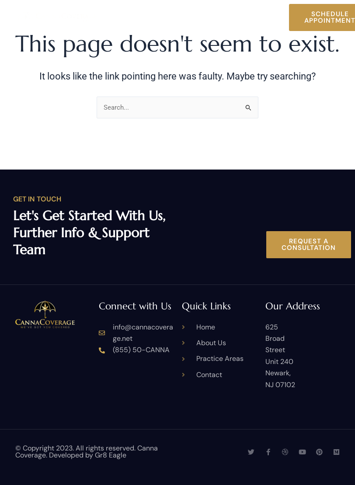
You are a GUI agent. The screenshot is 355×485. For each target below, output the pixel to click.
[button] (281, 17)
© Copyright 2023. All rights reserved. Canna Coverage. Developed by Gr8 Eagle (86, 451)
